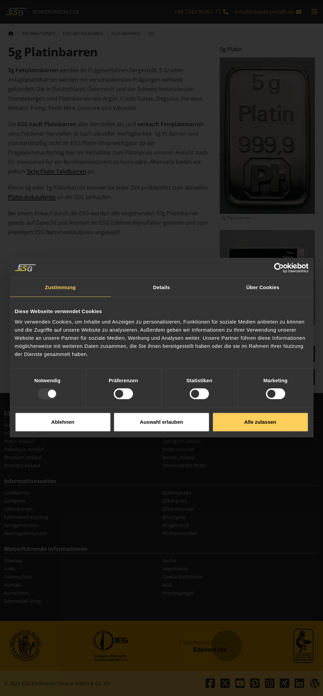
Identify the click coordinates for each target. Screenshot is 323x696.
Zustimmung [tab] (60, 274)
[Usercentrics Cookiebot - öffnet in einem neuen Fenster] (278, 255)
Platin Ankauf (19, 441)
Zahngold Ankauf (181, 441)
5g (151, 33)
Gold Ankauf (18, 425)
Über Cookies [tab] (262, 274)
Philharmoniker (179, 533)
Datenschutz (18, 577)
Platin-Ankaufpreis (32, 197)
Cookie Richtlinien (182, 577)
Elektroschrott (178, 449)
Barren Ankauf (178, 457)
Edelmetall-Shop (22, 601)
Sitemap (13, 560)
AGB (167, 585)
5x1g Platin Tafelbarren (56, 171)
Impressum (175, 568)
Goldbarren (17, 493)
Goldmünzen (176, 493)
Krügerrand (175, 525)
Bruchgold (174, 517)
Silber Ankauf (19, 433)
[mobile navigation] (315, 12)
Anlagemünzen (21, 525)
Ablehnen (62, 409)
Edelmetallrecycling (26, 517)
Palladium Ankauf (24, 449)
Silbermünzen (178, 509)
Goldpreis (15, 501)
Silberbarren (18, 509)
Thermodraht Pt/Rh (184, 465)
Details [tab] (161, 274)
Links (10, 568)
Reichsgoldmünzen (25, 533)
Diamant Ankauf (22, 465)
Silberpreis (174, 501)
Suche (169, 560)
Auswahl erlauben (161, 409)
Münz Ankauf (177, 425)
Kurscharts (16, 593)
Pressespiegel (177, 593)
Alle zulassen (260, 409)
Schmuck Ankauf (181, 433)
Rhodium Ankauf (23, 457)
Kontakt (12, 585)
